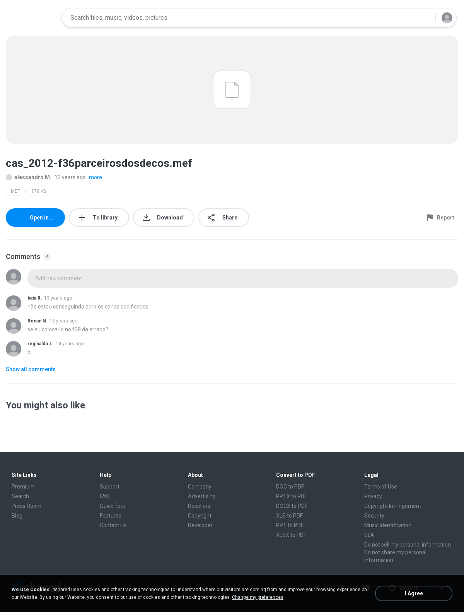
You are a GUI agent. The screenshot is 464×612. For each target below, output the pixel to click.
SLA (369, 535)
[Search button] (425, 18)
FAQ (105, 496)
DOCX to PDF (291, 506)
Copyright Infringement (392, 506)
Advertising (202, 496)
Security (374, 516)
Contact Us (113, 525)
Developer (200, 525)
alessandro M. (28, 177)
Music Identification (387, 525)
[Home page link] (31, 17)
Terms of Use (380, 486)
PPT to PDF (290, 525)
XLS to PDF (289, 516)
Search (20, 496)
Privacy (373, 496)
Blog (17, 516)
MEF (15, 191)
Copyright (200, 516)
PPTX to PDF (291, 496)
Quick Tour (113, 506)
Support (109, 486)
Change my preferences (257, 597)
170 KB (38, 191)
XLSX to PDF (291, 535)
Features (110, 516)
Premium (23, 486)
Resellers (199, 506)
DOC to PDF (290, 486)
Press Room (26, 506)
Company (200, 486)
